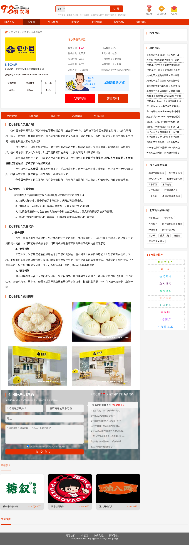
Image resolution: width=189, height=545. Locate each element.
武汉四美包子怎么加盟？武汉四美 (163, 137)
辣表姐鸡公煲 (171, 190)
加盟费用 (34, 116)
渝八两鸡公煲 (105, 506)
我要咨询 (80, 98)
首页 (10, 32)
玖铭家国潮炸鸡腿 (171, 196)
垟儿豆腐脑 (84, 15)
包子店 (25, 32)
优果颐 (165, 312)
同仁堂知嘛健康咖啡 (172, 224)
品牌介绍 (12, 116)
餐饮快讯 (119, 21)
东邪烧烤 (166, 184)
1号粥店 (165, 319)
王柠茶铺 (61, 15)
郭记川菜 (122, 15)
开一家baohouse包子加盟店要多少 (163, 106)
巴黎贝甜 (153, 184)
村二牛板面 (154, 190)
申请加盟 (99, 116)
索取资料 (113, 98)
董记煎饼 (165, 298)
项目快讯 (141, 21)
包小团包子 (36, 32)
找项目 (31, 21)
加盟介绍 (55, 116)
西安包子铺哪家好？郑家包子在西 (163, 60)
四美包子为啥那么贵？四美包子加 (163, 127)
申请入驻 (99, 535)
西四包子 (153, 224)
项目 (17, 32)
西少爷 (152, 235)
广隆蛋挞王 (166, 326)
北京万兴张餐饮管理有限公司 (30, 69)
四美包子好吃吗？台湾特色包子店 (163, 121)
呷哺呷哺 (153, 229)
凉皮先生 (168, 218)
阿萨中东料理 (111, 15)
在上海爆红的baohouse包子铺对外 (163, 111)
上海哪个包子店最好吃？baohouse (163, 91)
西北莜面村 (154, 218)
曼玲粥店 (165, 283)
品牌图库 (77, 116)
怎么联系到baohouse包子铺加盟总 (163, 116)
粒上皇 (165, 269)
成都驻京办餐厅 (97, 15)
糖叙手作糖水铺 (10, 506)
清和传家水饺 (168, 229)
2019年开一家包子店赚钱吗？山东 (163, 70)
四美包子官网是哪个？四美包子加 (163, 142)
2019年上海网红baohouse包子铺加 (164, 96)
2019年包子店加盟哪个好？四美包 (163, 147)
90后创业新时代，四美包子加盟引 (163, 152)
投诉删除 (114, 535)
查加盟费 (53, 21)
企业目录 (97, 21)
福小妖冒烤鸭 (57, 506)
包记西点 (165, 276)
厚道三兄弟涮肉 (156, 241)
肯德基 (177, 235)
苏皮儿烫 (164, 235)
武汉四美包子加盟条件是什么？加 (163, 132)
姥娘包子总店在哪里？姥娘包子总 (163, 80)
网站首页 (9, 21)
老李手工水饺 (72, 15)
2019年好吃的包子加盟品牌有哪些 (163, 65)
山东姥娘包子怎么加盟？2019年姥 (163, 85)
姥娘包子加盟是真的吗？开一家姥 (163, 75)
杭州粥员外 (166, 262)
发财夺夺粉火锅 (174, 178)
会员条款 (61, 447)
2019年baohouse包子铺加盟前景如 (164, 101)
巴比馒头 (165, 290)
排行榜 (75, 21)
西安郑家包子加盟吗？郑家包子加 (163, 55)
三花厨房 (153, 196)
